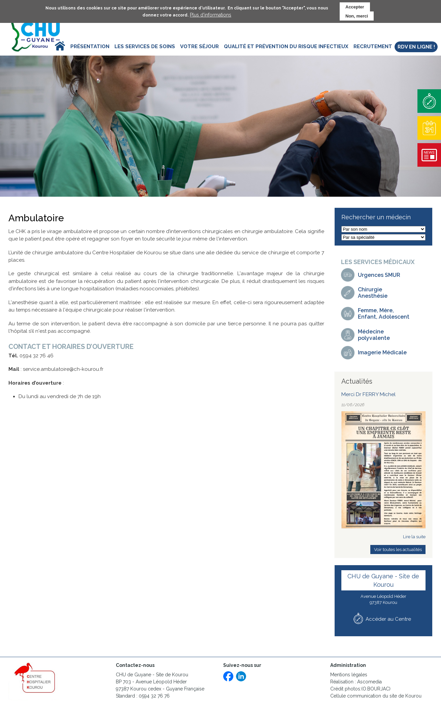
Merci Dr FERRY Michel (368, 394)
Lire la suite (414, 536)
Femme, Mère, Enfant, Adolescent (383, 313)
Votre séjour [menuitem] (199, 46)
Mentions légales (348, 674)
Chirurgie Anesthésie (372, 292)
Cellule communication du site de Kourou (376, 696)
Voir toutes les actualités (398, 549)
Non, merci (356, 15)
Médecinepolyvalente (374, 334)
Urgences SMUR (379, 275)
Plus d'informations (210, 14)
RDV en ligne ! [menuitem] (416, 47)
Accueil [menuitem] (54, 46)
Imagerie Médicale (382, 352)
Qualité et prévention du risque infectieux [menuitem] (286, 46)
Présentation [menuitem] (89, 46)
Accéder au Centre (388, 619)
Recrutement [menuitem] (372, 46)
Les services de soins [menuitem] (144, 46)
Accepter (354, 6)
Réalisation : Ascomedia (356, 681)
